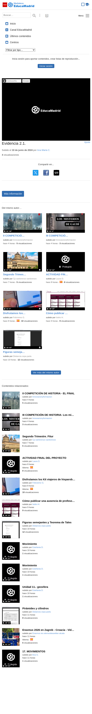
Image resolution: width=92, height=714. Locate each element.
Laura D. (60, 279)
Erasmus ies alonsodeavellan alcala (48, 633)
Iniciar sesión (46, 66)
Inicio (13, 23)
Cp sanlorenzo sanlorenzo (25, 279)
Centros (14, 42)
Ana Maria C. (43, 150)
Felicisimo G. (19, 317)
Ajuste (87, 142)
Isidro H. (60, 317)
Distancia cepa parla (22, 356)
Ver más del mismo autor (46, 372)
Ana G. (35, 655)
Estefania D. (37, 547)
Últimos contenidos (20, 36)
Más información (13, 193)
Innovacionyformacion (23, 240)
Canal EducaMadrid (21, 29)
